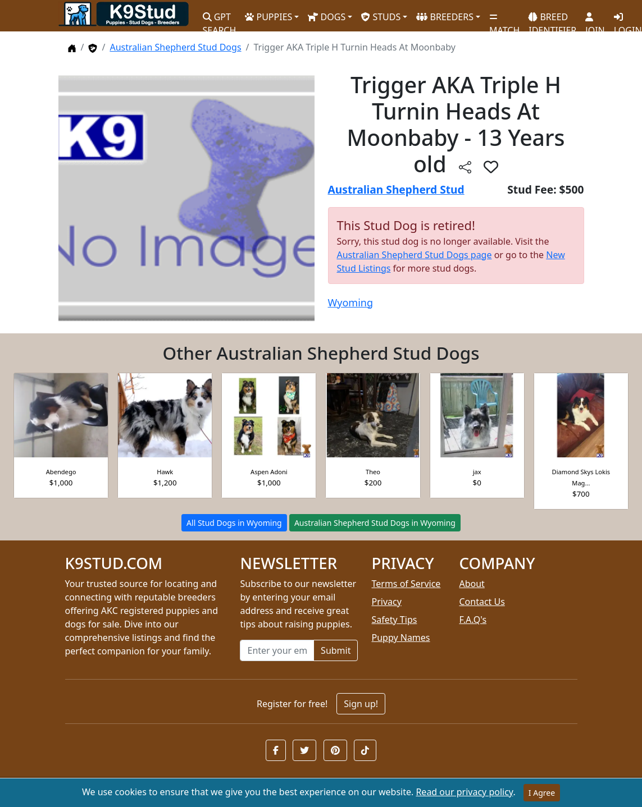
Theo (373, 471)
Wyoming (350, 302)
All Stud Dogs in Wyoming (234, 522)
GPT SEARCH (219, 19)
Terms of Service (405, 583)
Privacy (386, 601)
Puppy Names (400, 637)
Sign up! (361, 704)
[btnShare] (465, 166)
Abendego (61, 471)
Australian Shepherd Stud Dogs (175, 47)
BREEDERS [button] (444, 17)
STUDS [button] (380, 17)
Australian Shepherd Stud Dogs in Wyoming (375, 522)
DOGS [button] (326, 17)
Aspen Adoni (269, 471)
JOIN (594, 19)
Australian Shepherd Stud (396, 189)
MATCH (504, 19)
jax (477, 471)
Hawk (165, 471)
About (471, 583)
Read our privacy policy (464, 792)
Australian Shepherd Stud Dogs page (414, 255)
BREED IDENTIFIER (552, 19)
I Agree (542, 792)
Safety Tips (394, 619)
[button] (276, 750)
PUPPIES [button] (268, 17)
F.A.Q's (472, 619)
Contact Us (481, 601)
